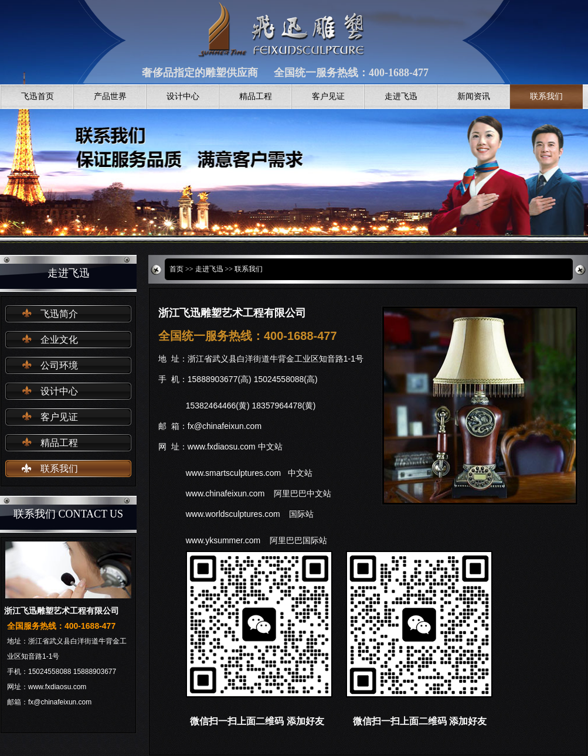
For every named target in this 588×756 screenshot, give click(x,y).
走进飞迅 (401, 96)
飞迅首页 (37, 96)
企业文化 (59, 340)
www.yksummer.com (223, 540)
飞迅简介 (59, 314)
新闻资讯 (473, 96)
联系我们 (546, 96)
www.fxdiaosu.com (222, 446)
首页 (176, 269)
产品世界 (110, 96)
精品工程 (255, 96)
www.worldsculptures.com (233, 514)
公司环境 (59, 365)
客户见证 (328, 96)
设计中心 (182, 96)
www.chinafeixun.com (225, 493)
